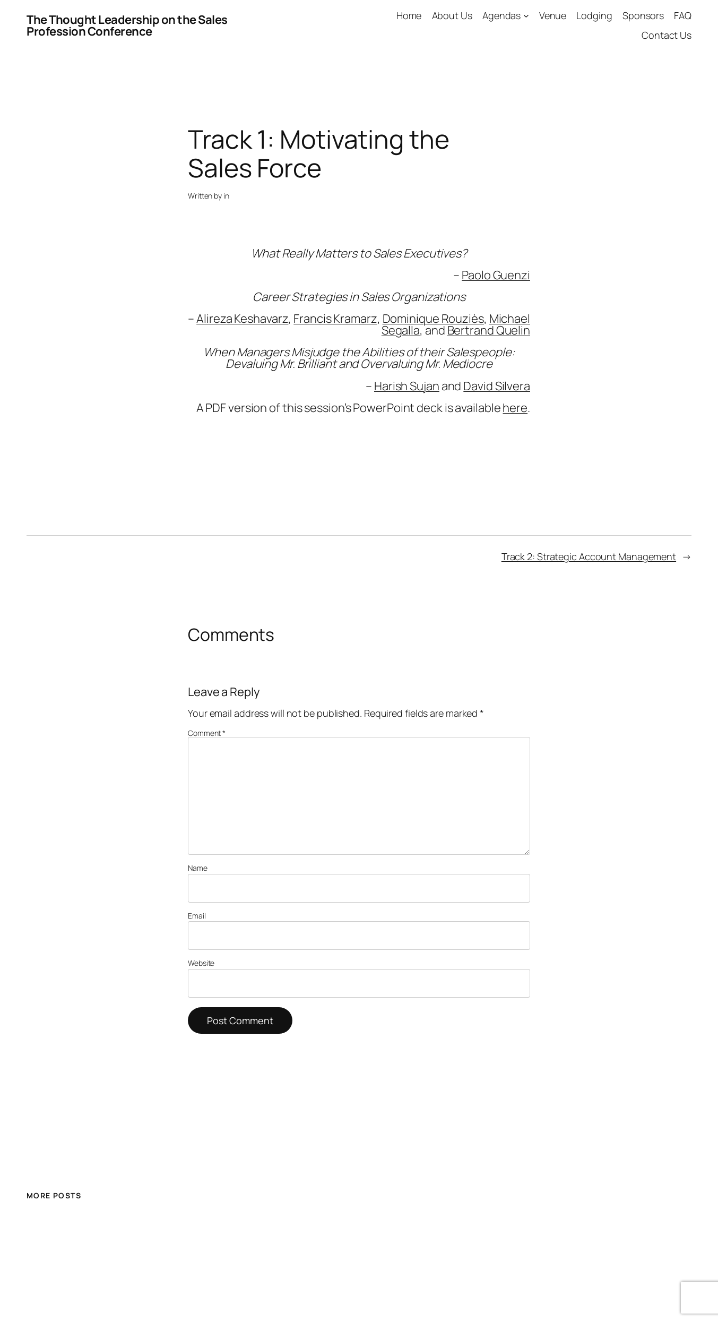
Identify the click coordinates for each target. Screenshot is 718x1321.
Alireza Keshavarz (242, 319)
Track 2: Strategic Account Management (588, 556)
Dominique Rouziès (433, 319)
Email (197, 916)
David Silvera (496, 386)
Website (201, 963)
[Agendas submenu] (526, 16)
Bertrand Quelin (489, 330)
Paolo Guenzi (496, 275)
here (515, 408)
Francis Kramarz (335, 319)
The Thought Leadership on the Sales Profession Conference (127, 25)
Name (197, 868)
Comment (207, 733)
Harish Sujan (406, 386)
